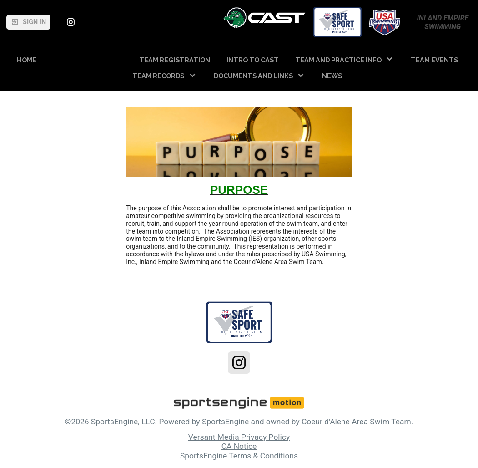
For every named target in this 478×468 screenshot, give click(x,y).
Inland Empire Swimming (443, 22)
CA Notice (239, 446)
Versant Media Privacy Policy (239, 437)
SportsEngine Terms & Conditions (239, 455)
